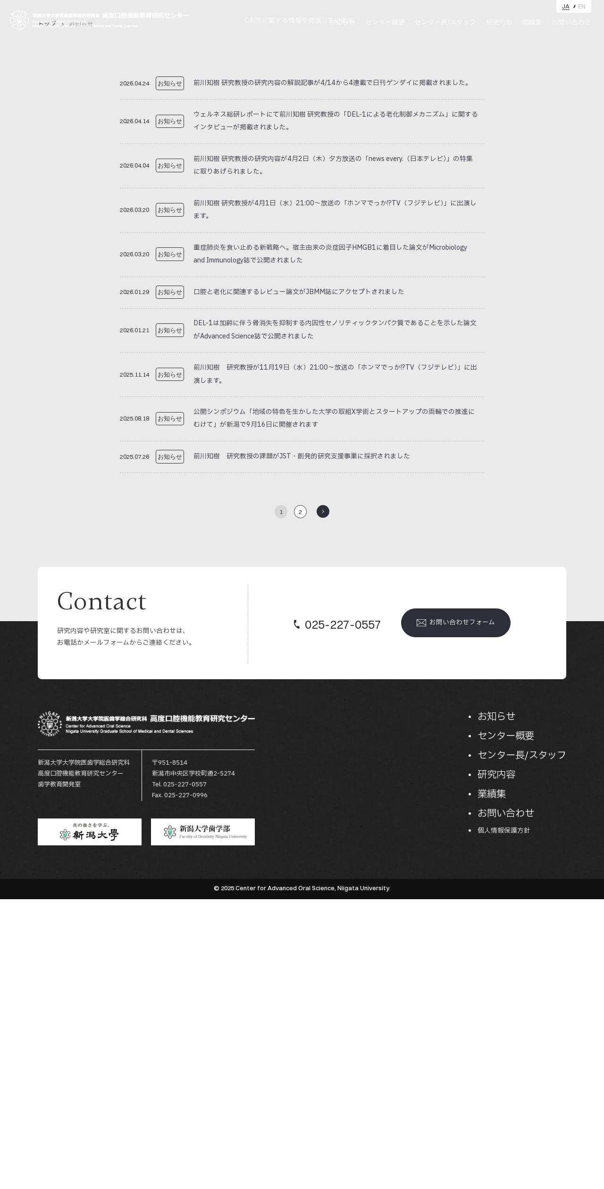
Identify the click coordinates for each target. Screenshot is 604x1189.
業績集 (532, 22)
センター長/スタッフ (445, 22)
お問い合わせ (571, 22)
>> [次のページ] (323, 801)
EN (582, 6)
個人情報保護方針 (504, 1120)
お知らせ (342, 22)
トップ (47, 314)
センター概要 (385, 22)
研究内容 (499, 22)
